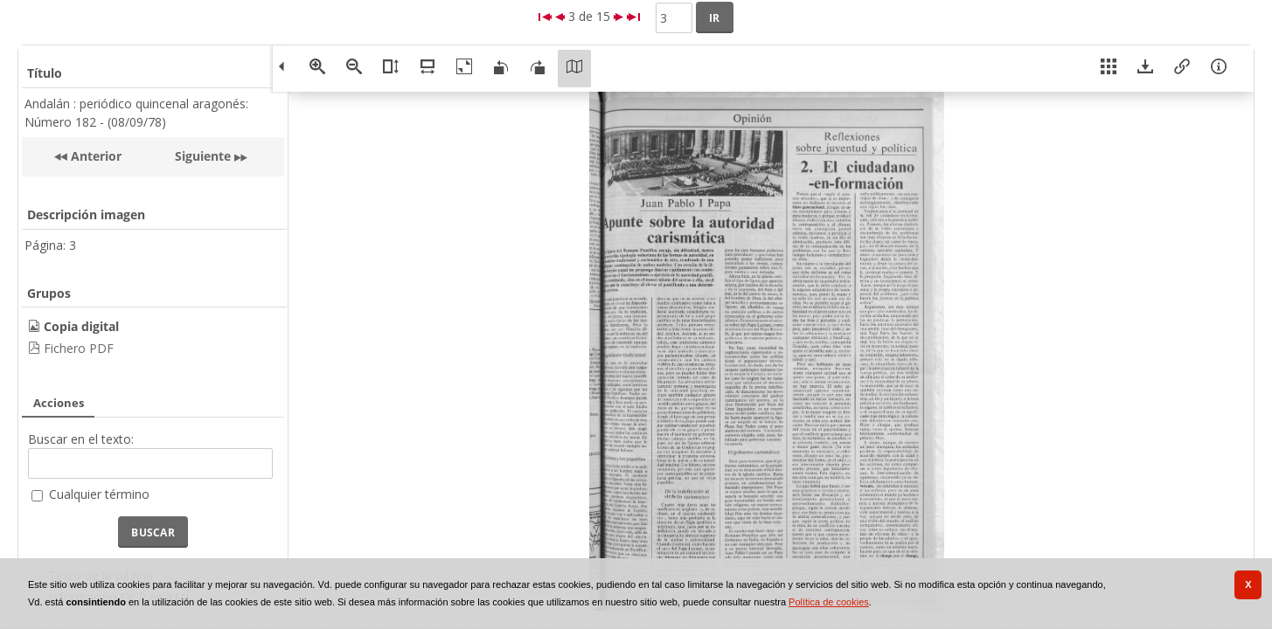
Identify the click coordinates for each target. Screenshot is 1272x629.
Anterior (94, 156)
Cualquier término (99, 494)
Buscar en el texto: (81, 439)
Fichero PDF (79, 348)
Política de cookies (829, 602)
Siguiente (202, 156)
